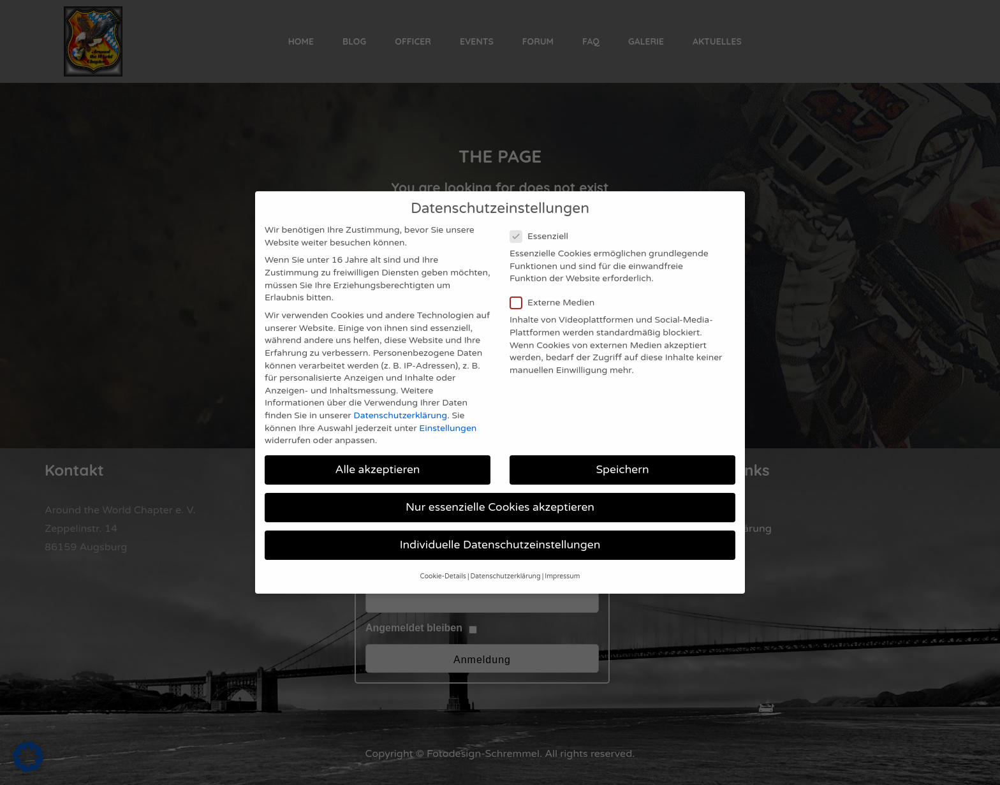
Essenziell (543, 222)
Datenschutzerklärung (400, 402)
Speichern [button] (622, 456)
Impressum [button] (562, 562)
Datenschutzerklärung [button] (506, 562)
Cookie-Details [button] (443, 562)
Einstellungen (447, 414)
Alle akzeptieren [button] (377, 456)
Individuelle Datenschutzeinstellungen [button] (500, 531)
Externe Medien (556, 289)
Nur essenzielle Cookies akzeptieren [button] (500, 494)
